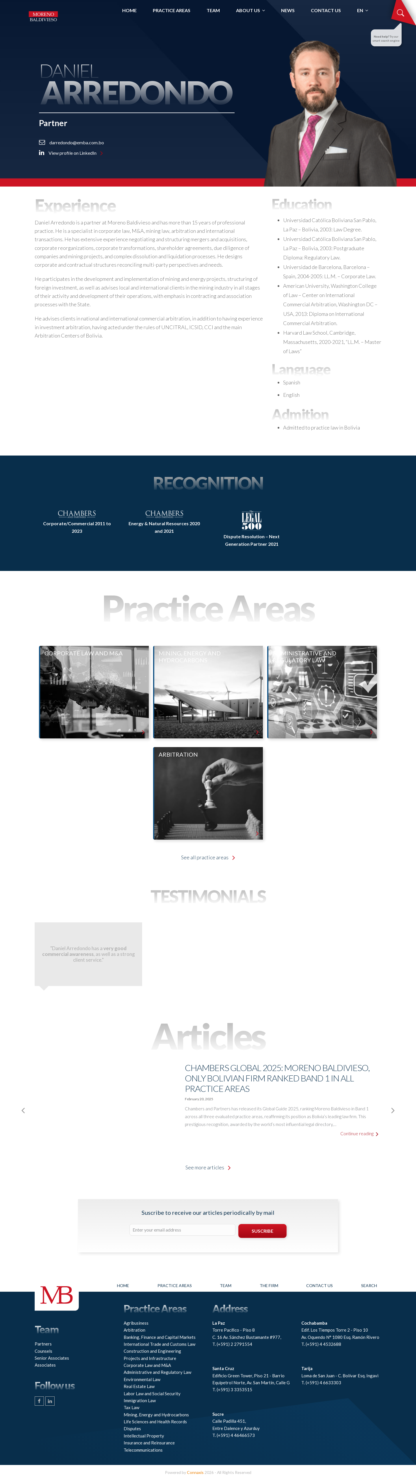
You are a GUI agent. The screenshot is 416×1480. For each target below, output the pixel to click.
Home (123, 1285)
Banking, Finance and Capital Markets (160, 1337)
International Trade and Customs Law (159, 1344)
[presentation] (23, 1110)
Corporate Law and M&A (147, 1365)
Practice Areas (174, 1285)
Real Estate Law (139, 1386)
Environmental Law (142, 1379)
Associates (45, 1364)
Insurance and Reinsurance (149, 1442)
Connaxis (195, 1472)
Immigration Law (140, 1400)
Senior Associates (52, 1358)
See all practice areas (208, 857)
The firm (269, 1285)
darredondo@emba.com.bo (71, 142)
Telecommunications (143, 1450)
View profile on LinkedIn (71, 153)
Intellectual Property (144, 1435)
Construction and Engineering (152, 1351)
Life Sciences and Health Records (155, 1421)
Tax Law (131, 1407)
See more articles (208, 1167)
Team (225, 1285)
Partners (43, 1343)
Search (369, 1285)
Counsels (43, 1351)
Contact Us (319, 1285)
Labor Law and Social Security (152, 1393)
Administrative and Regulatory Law (157, 1372)
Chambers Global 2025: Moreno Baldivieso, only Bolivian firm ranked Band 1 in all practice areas (277, 1078)
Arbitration (134, 1329)
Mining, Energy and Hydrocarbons (156, 1414)
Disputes (132, 1428)
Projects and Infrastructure (150, 1358)
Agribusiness (136, 1323)
